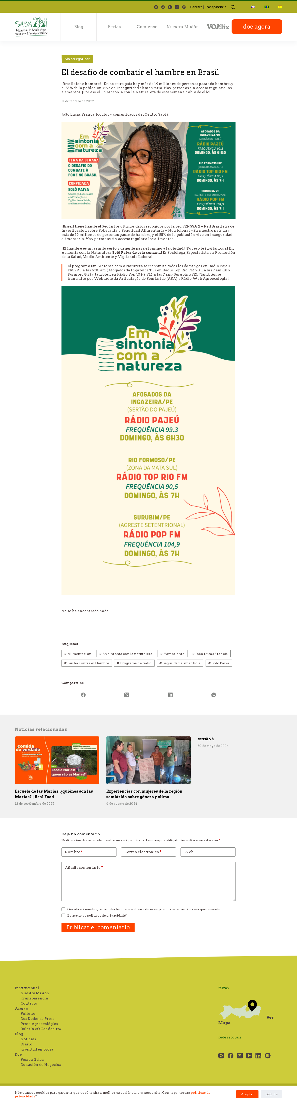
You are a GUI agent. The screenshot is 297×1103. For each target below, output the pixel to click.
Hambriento (172, 654)
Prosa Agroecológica (39, 1024)
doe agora (257, 26)
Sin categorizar (77, 59)
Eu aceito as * (97, 915)
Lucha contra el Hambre (86, 663)
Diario (26, 1044)
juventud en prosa (37, 1049)
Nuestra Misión (183, 26)
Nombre (74, 852)
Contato (196, 7)
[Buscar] (233, 7)
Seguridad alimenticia (179, 663)
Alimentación (77, 654)
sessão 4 (206, 739)
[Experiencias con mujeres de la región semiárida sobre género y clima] (148, 760)
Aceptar (247, 1094)
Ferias (114, 26)
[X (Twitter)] (127, 695)
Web (189, 852)
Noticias (28, 1039)
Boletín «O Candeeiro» (41, 1029)
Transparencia (34, 998)
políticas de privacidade (106, 915)
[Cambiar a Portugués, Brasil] (266, 7)
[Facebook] (163, 7)
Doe (18, 1054)
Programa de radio (134, 663)
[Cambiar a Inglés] (253, 7)
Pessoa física (32, 1059)
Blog (78, 26)
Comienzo (147, 26)
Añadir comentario (84, 867)
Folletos (28, 1014)
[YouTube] (170, 7)
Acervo (21, 1008)
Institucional (27, 988)
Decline (271, 1094)
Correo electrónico (143, 852)
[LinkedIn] (177, 7)
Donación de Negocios (41, 1065)
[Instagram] (156, 7)
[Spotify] (184, 7)
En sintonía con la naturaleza (125, 654)
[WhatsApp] (214, 695)
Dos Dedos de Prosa (38, 1019)
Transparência (215, 7)
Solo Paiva (218, 663)
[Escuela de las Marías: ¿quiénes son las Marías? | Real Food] (57, 760)
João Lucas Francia (210, 654)
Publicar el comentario (98, 927)
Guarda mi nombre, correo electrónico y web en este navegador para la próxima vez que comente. (144, 909)
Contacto (29, 1003)
